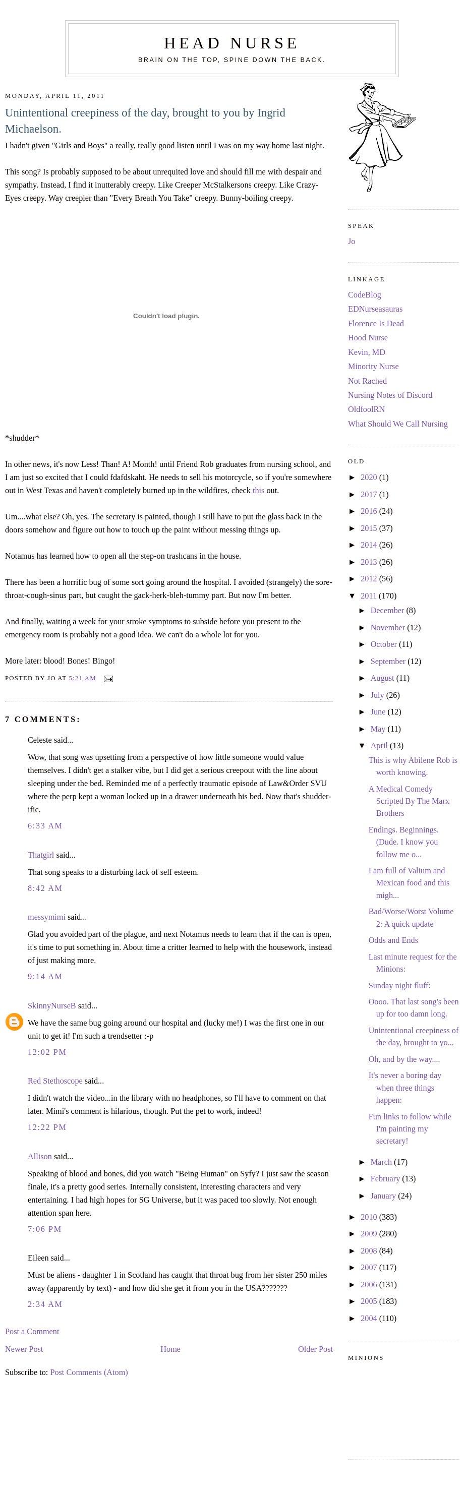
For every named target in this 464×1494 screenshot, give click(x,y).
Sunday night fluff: (400, 985)
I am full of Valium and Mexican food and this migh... (409, 883)
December (389, 610)
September (389, 661)
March (382, 1162)
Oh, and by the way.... (404, 1059)
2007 (370, 1267)
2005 (370, 1301)
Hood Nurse (368, 337)
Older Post (315, 1349)
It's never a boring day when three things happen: (405, 1088)
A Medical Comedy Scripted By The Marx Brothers (409, 801)
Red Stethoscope (55, 1081)
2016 (370, 511)
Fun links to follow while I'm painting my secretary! (410, 1129)
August (383, 678)
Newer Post (24, 1349)
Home (170, 1349)
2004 (370, 1318)
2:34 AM (45, 1304)
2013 (370, 562)
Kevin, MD (366, 352)
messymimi (47, 917)
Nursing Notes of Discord (390, 395)
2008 (370, 1251)
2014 (370, 545)
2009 (370, 1233)
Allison (40, 1156)
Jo (351, 241)
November (389, 627)
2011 (370, 596)
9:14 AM (45, 976)
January (384, 1196)
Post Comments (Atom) (89, 1372)
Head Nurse (232, 43)
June (379, 711)
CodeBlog (364, 295)
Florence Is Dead (376, 323)
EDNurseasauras (375, 309)
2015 (370, 528)
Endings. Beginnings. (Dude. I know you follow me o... (404, 842)
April (380, 745)
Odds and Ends (393, 940)
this (258, 490)
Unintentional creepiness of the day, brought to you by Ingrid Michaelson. (145, 120)
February (386, 1178)
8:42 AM (45, 888)
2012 (370, 578)
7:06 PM (45, 1229)
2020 (370, 477)
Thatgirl (41, 855)
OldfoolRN (366, 409)
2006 (370, 1284)
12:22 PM (47, 1127)
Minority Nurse (373, 366)
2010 (370, 1217)
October (385, 644)
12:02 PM (47, 1052)
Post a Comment (32, 1331)
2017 (370, 494)
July (378, 695)
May (379, 729)
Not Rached (367, 381)
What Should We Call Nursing (398, 424)
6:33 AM (45, 825)
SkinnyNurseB (52, 1005)
